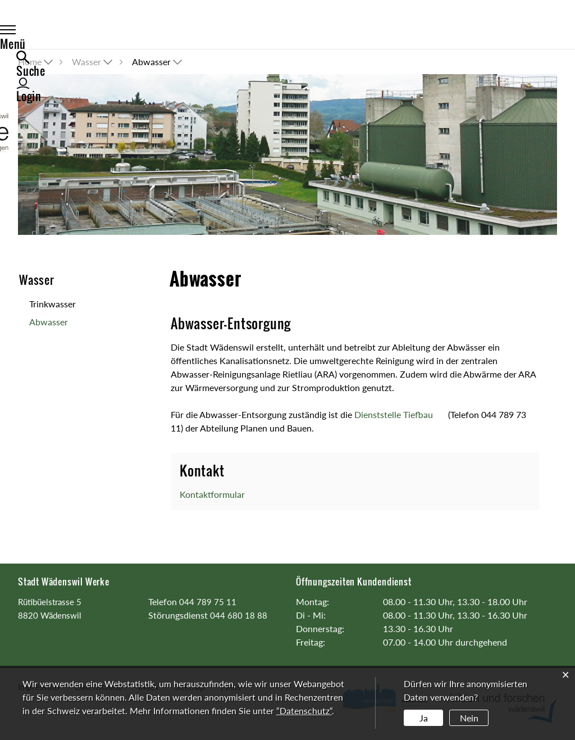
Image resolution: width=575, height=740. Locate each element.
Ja (423, 717)
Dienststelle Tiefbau (400, 414)
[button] (93, 61)
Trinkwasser (52, 303)
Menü (43, 32)
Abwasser (59, 323)
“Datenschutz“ (304, 710)
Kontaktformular (212, 494)
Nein (469, 717)
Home (30, 61)
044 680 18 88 (238, 615)
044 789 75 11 (207, 602)
